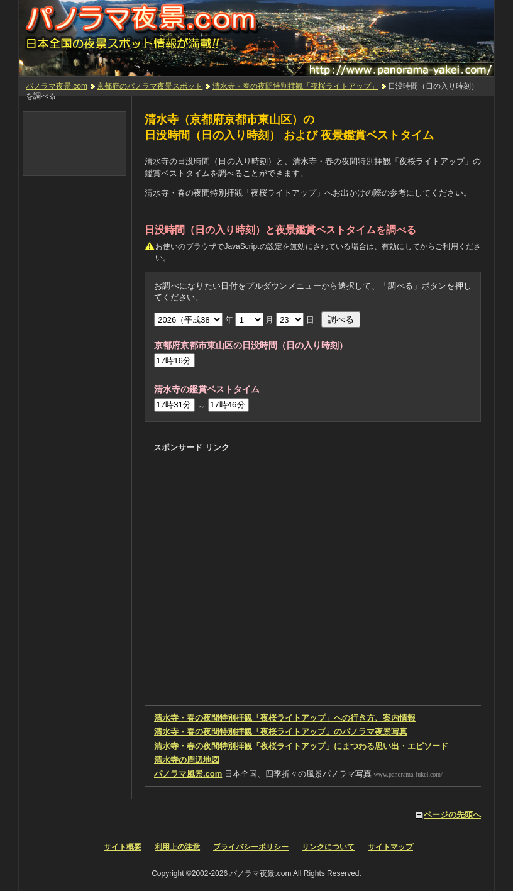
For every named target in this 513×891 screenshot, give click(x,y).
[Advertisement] (299, 481)
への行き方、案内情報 (285, 717)
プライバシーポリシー (251, 847)
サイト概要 (122, 847)
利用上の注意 (177, 847)
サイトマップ (390, 847)
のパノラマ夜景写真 (280, 731)
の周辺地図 (186, 760)
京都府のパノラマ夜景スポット (149, 86)
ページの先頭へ (452, 814)
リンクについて (328, 847)
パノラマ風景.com (188, 773)
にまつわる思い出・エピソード (301, 746)
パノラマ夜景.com (56, 86)
